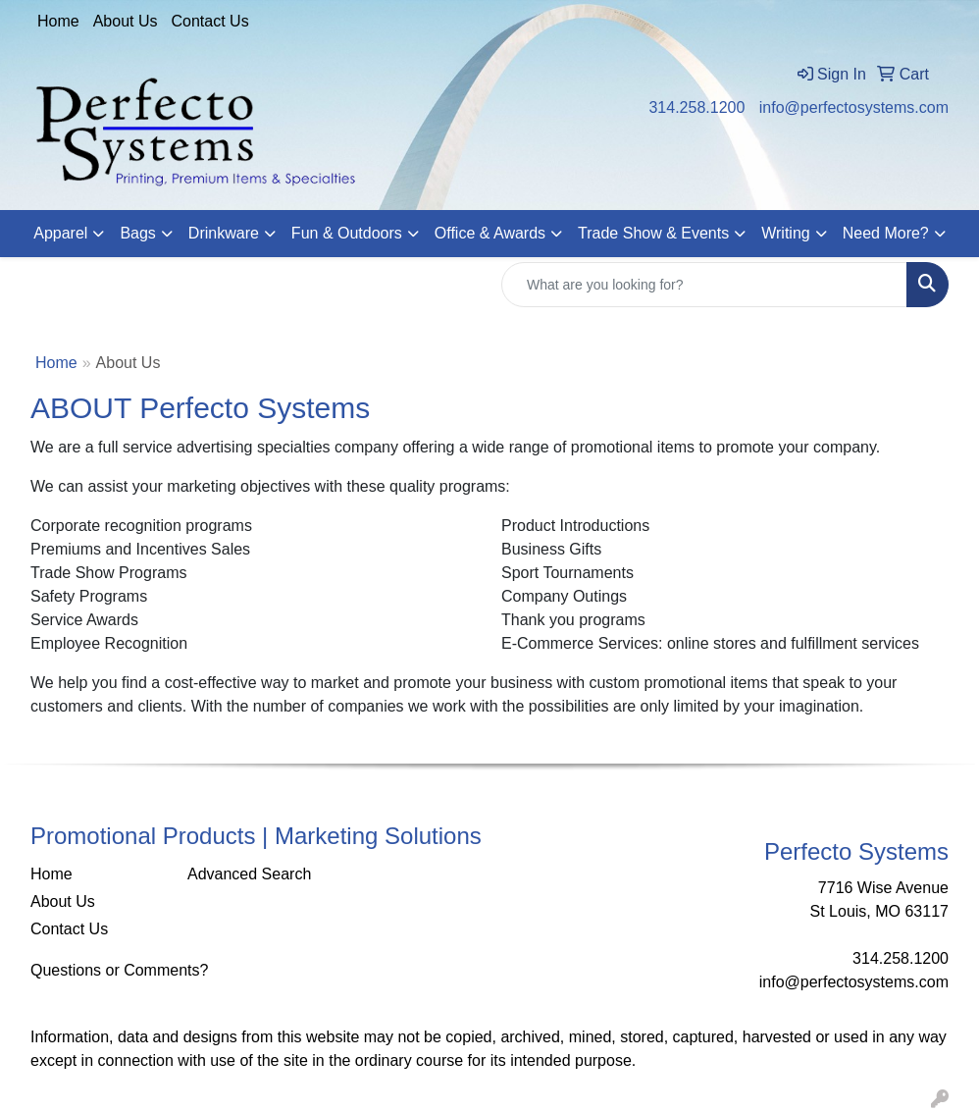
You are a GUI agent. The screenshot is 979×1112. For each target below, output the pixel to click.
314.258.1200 (696, 107)
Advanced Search (249, 874)
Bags (137, 233)
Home (58, 21)
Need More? (886, 233)
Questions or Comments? (119, 970)
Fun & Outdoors (346, 233)
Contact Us (210, 21)
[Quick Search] (704, 284)
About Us (125, 21)
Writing (785, 233)
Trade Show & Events (653, 233)
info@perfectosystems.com (854, 107)
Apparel (60, 233)
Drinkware (223, 233)
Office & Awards (490, 233)
